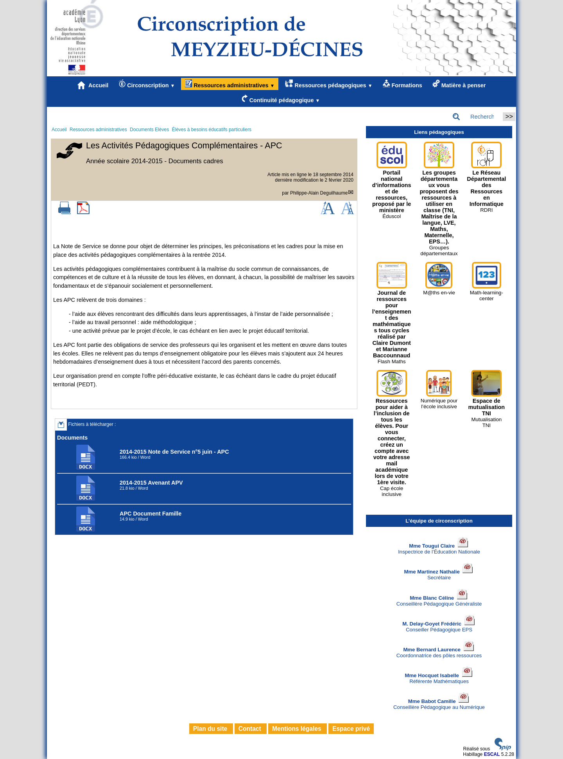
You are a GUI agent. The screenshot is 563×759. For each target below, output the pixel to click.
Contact (250, 728)
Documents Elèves (149, 129)
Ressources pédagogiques (328, 83)
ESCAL (492, 754)
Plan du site (211, 728)
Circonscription (146, 83)
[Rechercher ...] (475, 116)
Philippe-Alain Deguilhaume (319, 193)
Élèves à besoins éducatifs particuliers (211, 129)
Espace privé (351, 728)
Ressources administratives (229, 83)
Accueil (93, 85)
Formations (402, 83)
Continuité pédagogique (281, 98)
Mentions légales (297, 728)
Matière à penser (459, 83)
